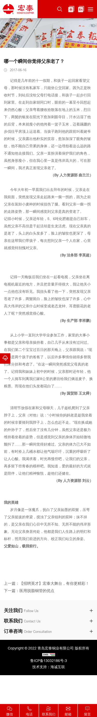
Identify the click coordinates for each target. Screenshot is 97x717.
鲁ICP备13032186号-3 (48, 660)
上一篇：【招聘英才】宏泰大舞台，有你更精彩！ (46, 586)
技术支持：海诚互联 (48, 666)
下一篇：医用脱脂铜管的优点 (29, 594)
